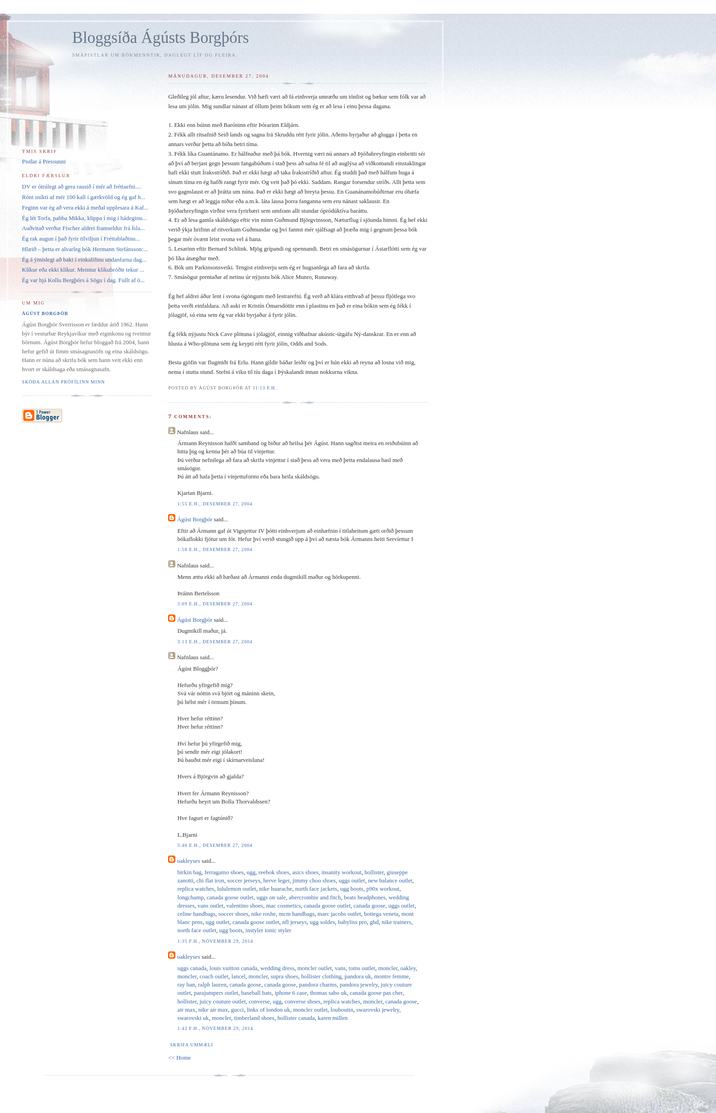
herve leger (276, 880)
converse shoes (302, 1001)
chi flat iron (210, 880)
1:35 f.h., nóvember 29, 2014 (215, 941)
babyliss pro (352, 922)
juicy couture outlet (223, 1001)
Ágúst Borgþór (194, 519)
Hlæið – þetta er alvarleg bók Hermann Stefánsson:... (85, 249)
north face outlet (196, 930)
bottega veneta (381, 913)
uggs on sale (271, 897)
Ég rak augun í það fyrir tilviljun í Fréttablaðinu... (81, 238)
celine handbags (196, 913)
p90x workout (383, 888)
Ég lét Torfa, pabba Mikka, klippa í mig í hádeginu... (84, 218)
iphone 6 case (290, 992)
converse (259, 1001)
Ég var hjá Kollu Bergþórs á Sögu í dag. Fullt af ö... (83, 280)
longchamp (190, 897)
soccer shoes (233, 913)
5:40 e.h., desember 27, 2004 (215, 845)
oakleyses (188, 860)
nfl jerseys (294, 922)
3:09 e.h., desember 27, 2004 (215, 603)
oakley (408, 968)
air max (186, 1009)
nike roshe (263, 913)
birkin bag (189, 872)
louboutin (342, 1009)
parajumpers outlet (216, 992)
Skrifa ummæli (191, 1044)
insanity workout (341, 872)
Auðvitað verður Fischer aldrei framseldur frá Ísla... (83, 228)
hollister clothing (321, 976)
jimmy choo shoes (314, 880)
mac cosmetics (283, 905)
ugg (251, 872)
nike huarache (275, 888)
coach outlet (214, 976)
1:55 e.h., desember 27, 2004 (215, 503)
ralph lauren (212, 984)
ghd (374, 922)
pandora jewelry (359, 984)
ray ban (186, 984)
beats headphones (364, 897)
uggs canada (191, 968)
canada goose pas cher (376, 992)
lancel (239, 976)
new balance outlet (390, 880)
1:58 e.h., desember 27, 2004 (215, 549)
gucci (237, 1009)
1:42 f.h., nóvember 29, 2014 (215, 1028)
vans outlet (210, 905)
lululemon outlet (236, 888)
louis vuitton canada (234, 968)
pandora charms (318, 984)
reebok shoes (274, 872)
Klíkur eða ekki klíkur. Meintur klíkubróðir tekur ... (83, 269)
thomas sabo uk (328, 992)
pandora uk (358, 976)
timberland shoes (254, 1017)
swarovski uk (193, 1017)
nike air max (213, 1009)
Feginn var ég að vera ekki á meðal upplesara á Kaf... (85, 207)
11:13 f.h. (265, 387)
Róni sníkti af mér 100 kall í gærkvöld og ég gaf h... (83, 197)
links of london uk (268, 1009)
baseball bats (256, 992)
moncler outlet (314, 968)
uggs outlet (352, 880)
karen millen (332, 1017)
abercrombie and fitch (315, 897)
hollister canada (296, 1017)
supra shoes (284, 976)
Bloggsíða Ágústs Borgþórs (160, 38)
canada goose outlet (230, 897)
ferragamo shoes (224, 872)
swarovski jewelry (377, 1009)
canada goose (369, 905)
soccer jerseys (243, 880)
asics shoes (305, 872)
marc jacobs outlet (339, 913)
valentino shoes (244, 905)
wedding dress (277, 968)
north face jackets (316, 888)
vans (340, 968)
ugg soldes (322, 922)
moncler (387, 968)
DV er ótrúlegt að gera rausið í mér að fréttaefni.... (81, 186)
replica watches (195, 888)
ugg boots (351, 888)
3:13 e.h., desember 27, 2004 (215, 641)
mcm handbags (296, 913)
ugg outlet (217, 922)
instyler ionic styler (268, 930)
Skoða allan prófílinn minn (63, 381)
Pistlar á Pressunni (44, 161)
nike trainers (396, 922)
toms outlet (362, 968)
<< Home (179, 1057)
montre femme (391, 976)
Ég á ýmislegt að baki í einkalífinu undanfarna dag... (84, 259)
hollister (374, 872)
